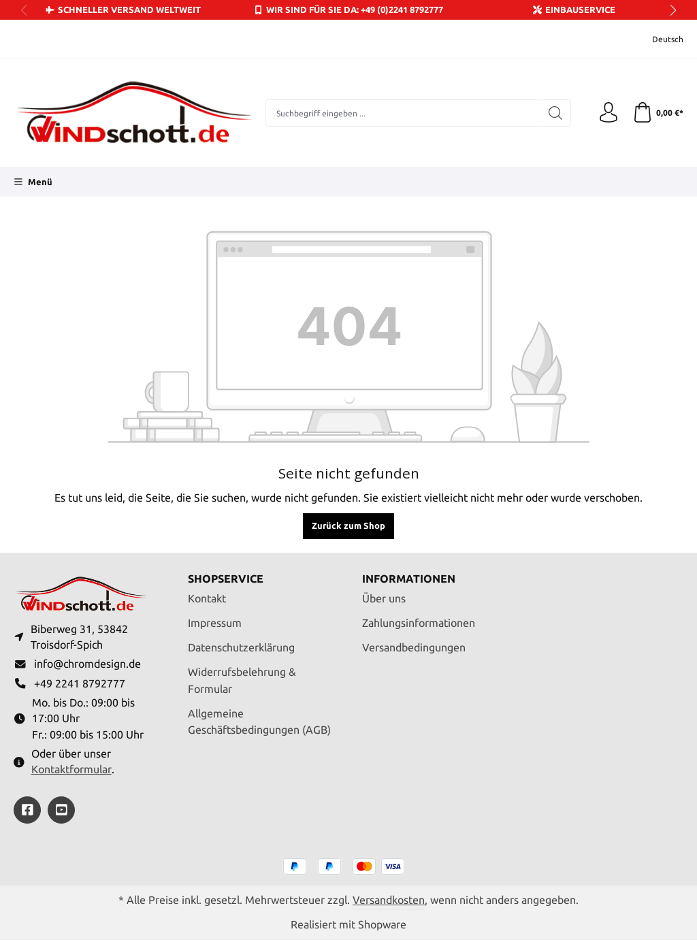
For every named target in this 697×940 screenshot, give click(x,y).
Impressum (215, 623)
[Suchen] (555, 113)
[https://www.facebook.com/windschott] (27, 810)
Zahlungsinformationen (418, 623)
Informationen (408, 579)
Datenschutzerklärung (241, 647)
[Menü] (33, 182)
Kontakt (207, 598)
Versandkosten (389, 900)
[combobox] (403, 113)
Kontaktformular (71, 769)
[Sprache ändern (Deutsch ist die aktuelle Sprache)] (658, 39)
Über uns (384, 598)
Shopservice (225, 579)
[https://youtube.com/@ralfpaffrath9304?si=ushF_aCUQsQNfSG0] (61, 810)
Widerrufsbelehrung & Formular (242, 680)
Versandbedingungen (414, 647)
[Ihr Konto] (608, 113)
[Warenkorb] (657, 113)
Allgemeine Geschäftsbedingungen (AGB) (259, 722)
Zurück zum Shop (348, 525)
